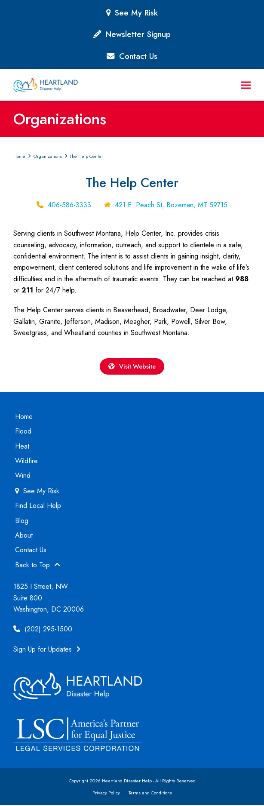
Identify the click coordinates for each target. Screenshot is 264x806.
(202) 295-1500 (42, 630)
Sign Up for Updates (46, 650)
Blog (21, 521)
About (24, 536)
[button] (246, 85)
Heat (22, 447)
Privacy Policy (106, 793)
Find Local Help (38, 506)
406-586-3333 (69, 205)
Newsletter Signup (138, 34)
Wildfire (26, 462)
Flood (23, 432)
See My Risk (136, 12)
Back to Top (37, 566)
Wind (23, 476)
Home (24, 417)
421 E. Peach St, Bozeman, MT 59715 (171, 205)
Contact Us (138, 56)
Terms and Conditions (150, 793)
